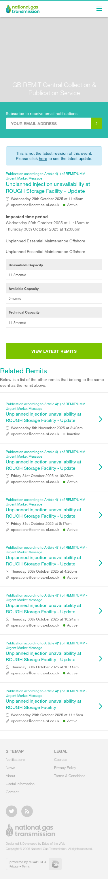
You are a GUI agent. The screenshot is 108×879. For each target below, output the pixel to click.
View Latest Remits (54, 351)
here (43, 158)
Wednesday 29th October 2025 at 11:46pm (47, 199)
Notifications (15, 759)
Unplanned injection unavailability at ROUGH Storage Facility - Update (51, 182)
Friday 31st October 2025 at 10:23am (42, 476)
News (10, 767)
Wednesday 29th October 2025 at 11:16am (47, 715)
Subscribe (96, 123)
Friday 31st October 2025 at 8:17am (41, 523)
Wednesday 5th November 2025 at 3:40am (47, 428)
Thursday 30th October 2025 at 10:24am (45, 619)
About (10, 775)
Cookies (60, 759)
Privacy (14, 866)
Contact (12, 791)
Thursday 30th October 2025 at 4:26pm (44, 571)
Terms (26, 866)
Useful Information (20, 783)
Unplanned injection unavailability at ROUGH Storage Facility (51, 699)
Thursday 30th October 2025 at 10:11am (45, 667)
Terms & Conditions (69, 775)
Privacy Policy (65, 767)
